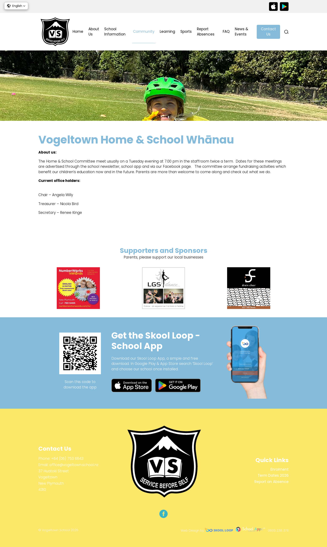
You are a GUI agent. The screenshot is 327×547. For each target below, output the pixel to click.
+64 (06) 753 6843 (67, 458)
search (286, 32)
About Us (93, 31)
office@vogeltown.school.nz (73, 464)
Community (144, 31)
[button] (16, 6)
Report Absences (205, 31)
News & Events (241, 31)
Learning (167, 31)
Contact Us (268, 31)
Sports (186, 31)
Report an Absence (271, 481)
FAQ (226, 31)
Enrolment (279, 469)
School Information (115, 31)
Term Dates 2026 (273, 475)
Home (78, 31)
